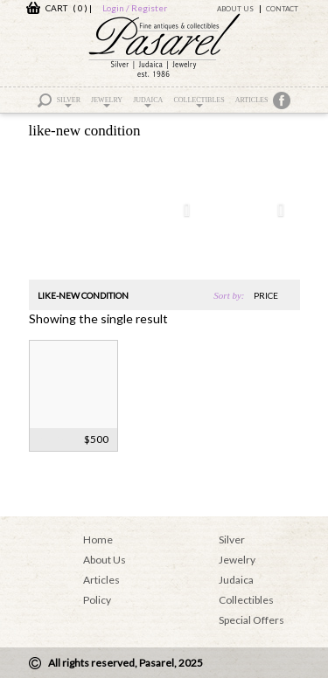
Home (98, 539)
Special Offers (251, 619)
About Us (235, 8)
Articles (252, 100)
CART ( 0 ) (56, 8)
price (266, 295)
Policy (97, 599)
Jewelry (106, 101)
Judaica (148, 101)
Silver (68, 101)
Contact (282, 8)
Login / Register (134, 8)
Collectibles (198, 101)
